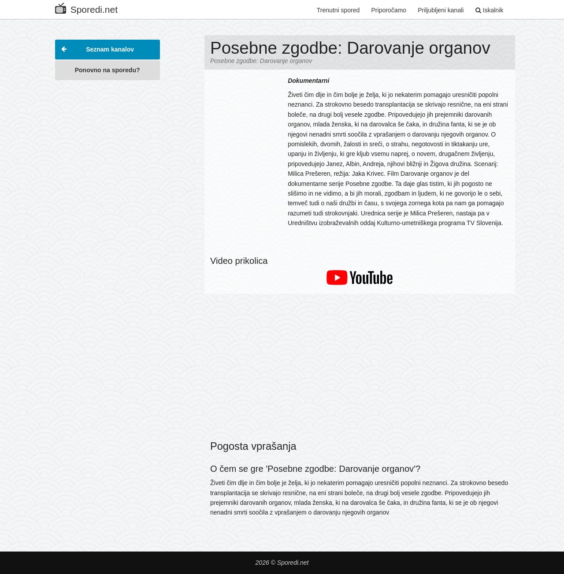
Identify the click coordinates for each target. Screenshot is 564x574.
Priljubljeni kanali (441, 10)
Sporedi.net (86, 8)
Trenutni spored (338, 10)
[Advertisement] (107, 217)
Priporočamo (388, 10)
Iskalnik (489, 10)
